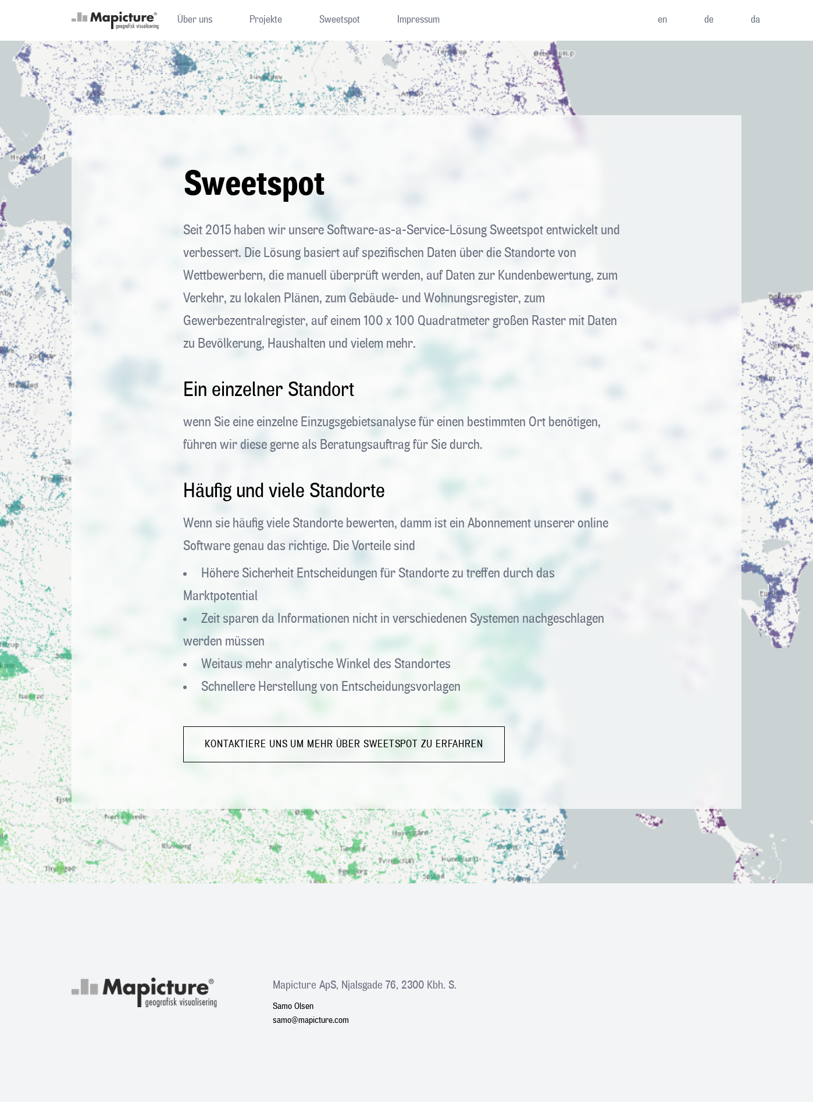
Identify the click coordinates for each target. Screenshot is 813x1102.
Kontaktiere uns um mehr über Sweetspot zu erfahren (344, 744)
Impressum (418, 20)
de (709, 20)
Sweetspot (339, 20)
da (755, 20)
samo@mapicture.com (311, 1020)
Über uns (194, 20)
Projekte (265, 20)
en (662, 20)
